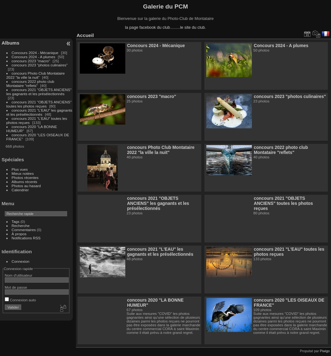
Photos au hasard (26, 186)
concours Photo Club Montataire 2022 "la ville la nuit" (35, 75)
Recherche (21, 226)
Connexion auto (20, 300)
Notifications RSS (26, 238)
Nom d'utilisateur (18, 275)
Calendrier (20, 190)
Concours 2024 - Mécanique (35, 53)
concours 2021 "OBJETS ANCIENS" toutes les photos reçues (39, 104)
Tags (16, 221)
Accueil (85, 35)
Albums (10, 43)
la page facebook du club (147, 27)
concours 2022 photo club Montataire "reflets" (30, 83)
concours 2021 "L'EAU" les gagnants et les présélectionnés (39, 112)
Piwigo (325, 351)
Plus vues (20, 169)
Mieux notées (23, 173)
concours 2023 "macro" (31, 61)
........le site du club (188, 27)
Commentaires (24, 230)
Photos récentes (25, 177)
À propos (19, 234)
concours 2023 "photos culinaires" (40, 65)
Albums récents (24, 182)
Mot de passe (16, 287)
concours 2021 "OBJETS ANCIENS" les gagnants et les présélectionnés (39, 92)
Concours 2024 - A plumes (33, 57)
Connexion (20, 261)
